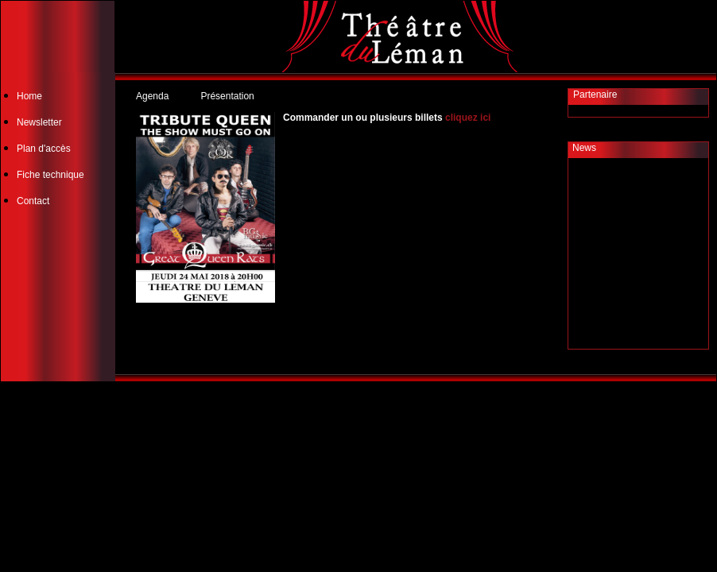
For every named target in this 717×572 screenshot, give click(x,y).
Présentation (227, 96)
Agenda (152, 96)
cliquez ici (467, 117)
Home (29, 96)
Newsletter (39, 122)
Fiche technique (50, 174)
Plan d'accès (44, 148)
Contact (33, 201)
